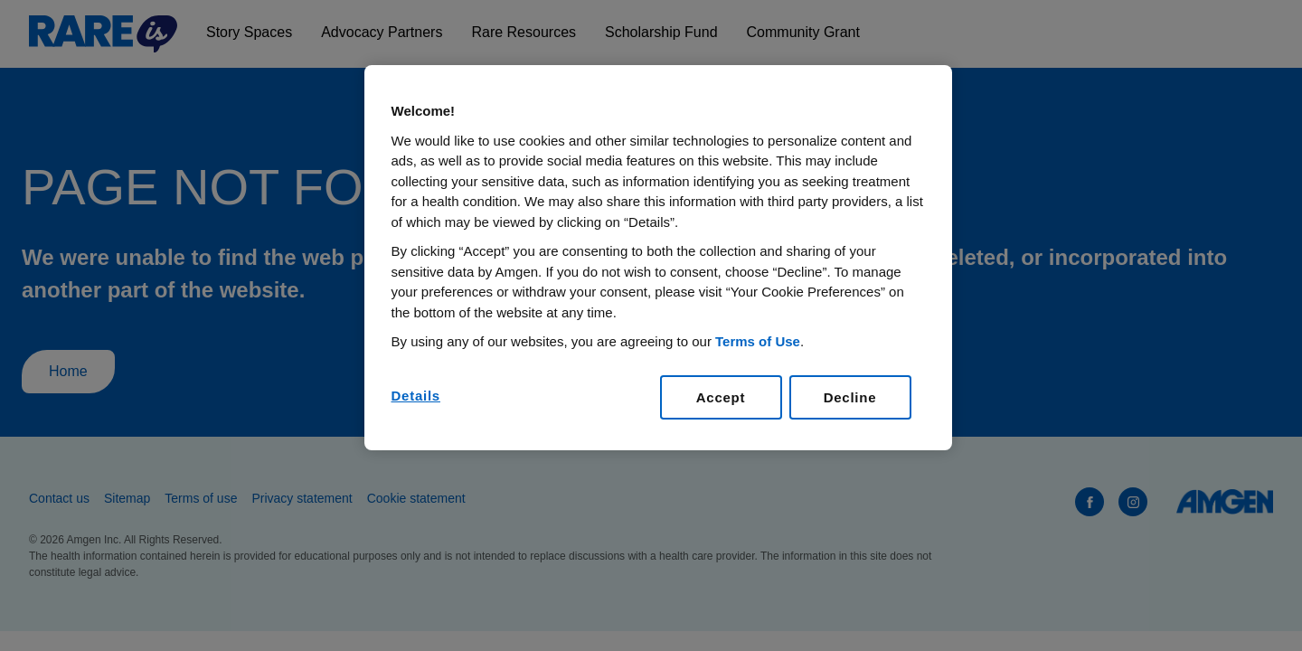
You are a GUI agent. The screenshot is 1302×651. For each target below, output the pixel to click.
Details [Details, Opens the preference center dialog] (416, 395)
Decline (850, 397)
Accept (721, 397)
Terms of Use (757, 341)
